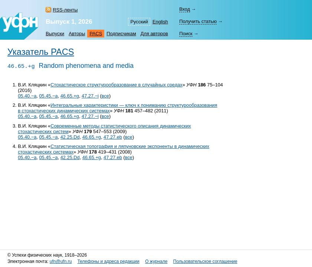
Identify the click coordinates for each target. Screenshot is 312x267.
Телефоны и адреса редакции (108, 261)
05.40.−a (27, 96)
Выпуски (55, 33)
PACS (95, 33)
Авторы (77, 33)
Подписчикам (121, 33)
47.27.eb (113, 137)
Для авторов (154, 33)
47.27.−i (90, 96)
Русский (139, 21)
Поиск (185, 33)
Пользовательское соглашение (205, 261)
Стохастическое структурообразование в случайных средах (116, 85)
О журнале (156, 261)
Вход (184, 9)
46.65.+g (69, 96)
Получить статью (198, 21)
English (160, 21)
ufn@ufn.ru (61, 261)
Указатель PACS (40, 52)
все (105, 96)
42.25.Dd (70, 137)
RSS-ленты (65, 10)
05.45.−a (48, 96)
